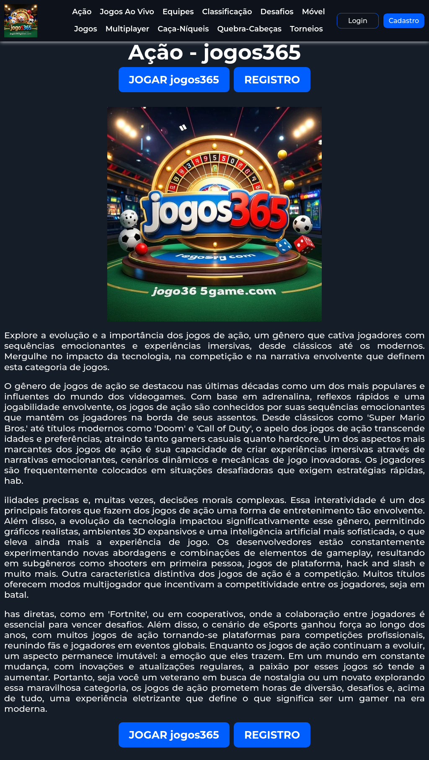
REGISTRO (272, 79)
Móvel (313, 11)
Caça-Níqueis (183, 29)
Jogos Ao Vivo (127, 11)
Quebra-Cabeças (249, 29)
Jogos (85, 29)
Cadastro (404, 21)
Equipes (178, 11)
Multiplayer (128, 29)
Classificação (227, 11)
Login (357, 21)
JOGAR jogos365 (174, 79)
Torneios (306, 29)
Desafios (277, 11)
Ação (81, 11)
